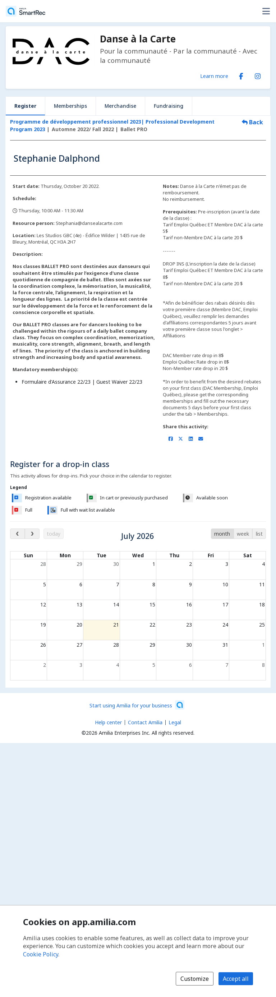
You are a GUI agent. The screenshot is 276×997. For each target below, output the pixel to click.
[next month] (32, 533)
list (259, 533)
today (53, 533)
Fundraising (168, 105)
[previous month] (17, 533)
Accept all (236, 979)
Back (252, 122)
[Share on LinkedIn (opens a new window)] (191, 438)
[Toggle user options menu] (266, 11)
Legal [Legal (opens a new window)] (175, 722)
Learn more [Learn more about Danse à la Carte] (214, 75)
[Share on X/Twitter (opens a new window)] (180, 438)
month (222, 533)
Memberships (70, 105)
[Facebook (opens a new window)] (241, 74)
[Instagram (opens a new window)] (257, 74)
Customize (194, 979)
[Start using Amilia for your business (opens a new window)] (136, 705)
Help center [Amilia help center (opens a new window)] (108, 722)
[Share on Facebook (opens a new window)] (170, 438)
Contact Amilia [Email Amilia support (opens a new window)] (145, 722)
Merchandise (120, 105)
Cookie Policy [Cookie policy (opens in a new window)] (40, 954)
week (243, 533)
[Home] (25, 11)
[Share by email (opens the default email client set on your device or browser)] (200, 438)
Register (25, 105)
